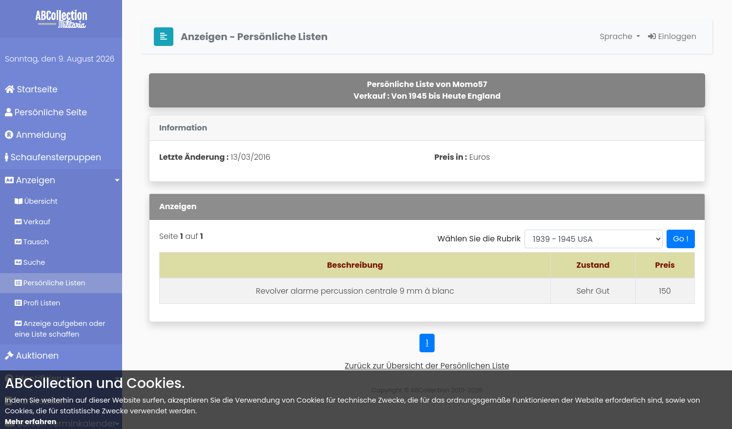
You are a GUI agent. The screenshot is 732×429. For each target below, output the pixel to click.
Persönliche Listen (50, 283)
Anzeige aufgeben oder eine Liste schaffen (60, 329)
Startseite (31, 89)
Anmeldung (35, 135)
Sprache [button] (617, 36)
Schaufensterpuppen (53, 157)
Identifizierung (40, 379)
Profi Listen (38, 303)
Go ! (681, 238)
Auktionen (32, 356)
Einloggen (672, 36)
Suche (30, 262)
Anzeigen (30, 180)
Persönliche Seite (46, 112)
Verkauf (32, 222)
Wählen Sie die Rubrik (479, 238)
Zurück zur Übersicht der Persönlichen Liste (427, 365)
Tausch (32, 242)
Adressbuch (35, 401)
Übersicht (36, 201)
